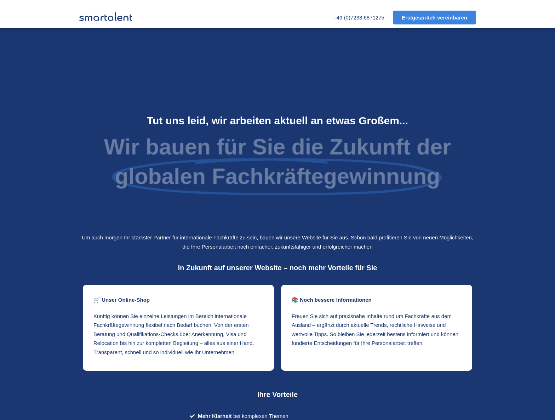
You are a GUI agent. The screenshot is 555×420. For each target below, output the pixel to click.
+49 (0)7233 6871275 (358, 18)
